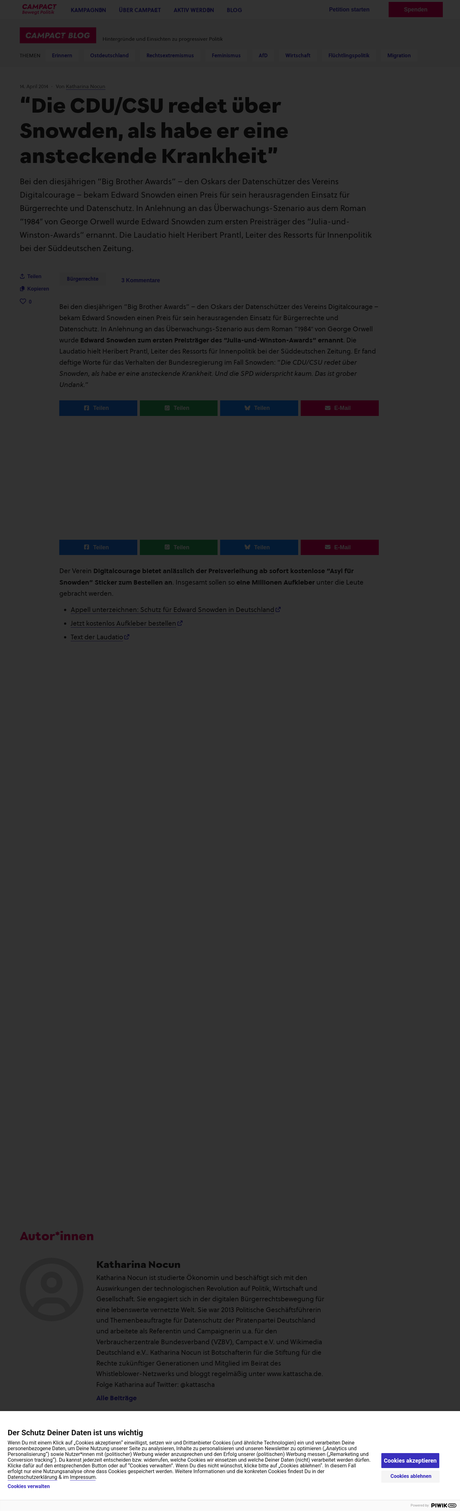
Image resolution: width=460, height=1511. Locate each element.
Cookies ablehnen (411, 1476)
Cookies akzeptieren (410, 1460)
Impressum (83, 1477)
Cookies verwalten (29, 1486)
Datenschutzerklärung (32, 1477)
